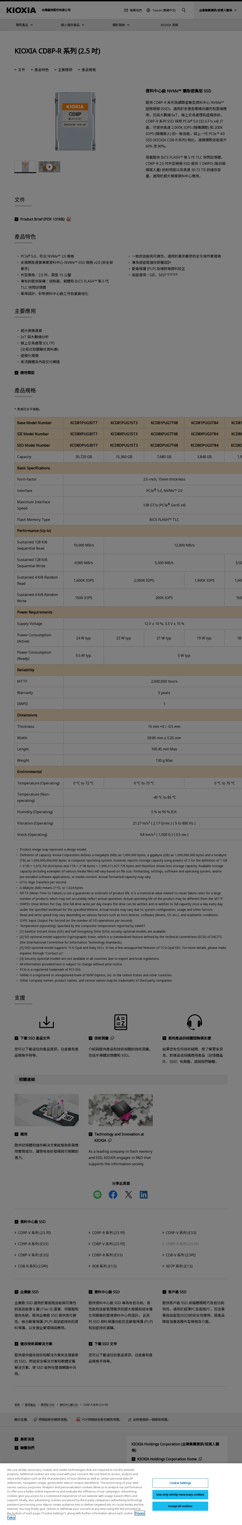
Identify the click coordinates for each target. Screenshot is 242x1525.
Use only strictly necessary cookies (180, 1494)
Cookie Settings (180, 1483)
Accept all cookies (180, 1506)
